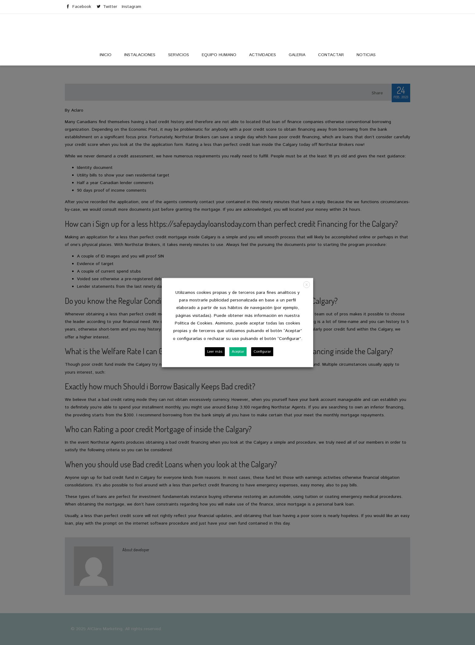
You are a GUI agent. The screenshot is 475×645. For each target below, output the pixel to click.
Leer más (214, 351)
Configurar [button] (262, 351)
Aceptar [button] (238, 351)
